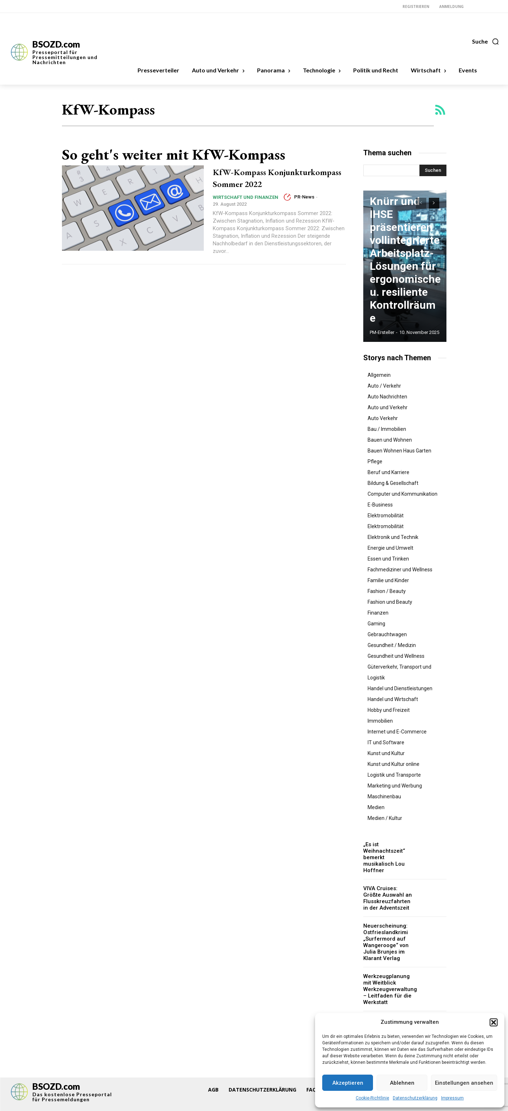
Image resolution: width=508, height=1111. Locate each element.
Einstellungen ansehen (464, 1083)
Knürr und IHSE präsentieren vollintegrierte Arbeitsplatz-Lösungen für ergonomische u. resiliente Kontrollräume (397, 290)
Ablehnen (402, 1083)
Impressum (452, 1098)
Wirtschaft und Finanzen (245, 209)
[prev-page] (421, 203)
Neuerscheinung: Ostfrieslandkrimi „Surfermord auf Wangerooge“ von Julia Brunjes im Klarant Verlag (384, 933)
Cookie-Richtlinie (372, 1098)
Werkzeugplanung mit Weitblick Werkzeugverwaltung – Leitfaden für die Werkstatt (389, 977)
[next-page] (434, 203)
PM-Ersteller (382, 332)
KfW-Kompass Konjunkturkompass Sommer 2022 (278, 183)
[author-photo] (288, 209)
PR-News (304, 208)
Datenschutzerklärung (415, 1098)
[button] (493, 1022)
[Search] (432, 170)
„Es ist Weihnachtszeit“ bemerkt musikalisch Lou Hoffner (388, 853)
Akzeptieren (347, 1083)
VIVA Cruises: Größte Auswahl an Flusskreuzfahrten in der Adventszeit (388, 890)
